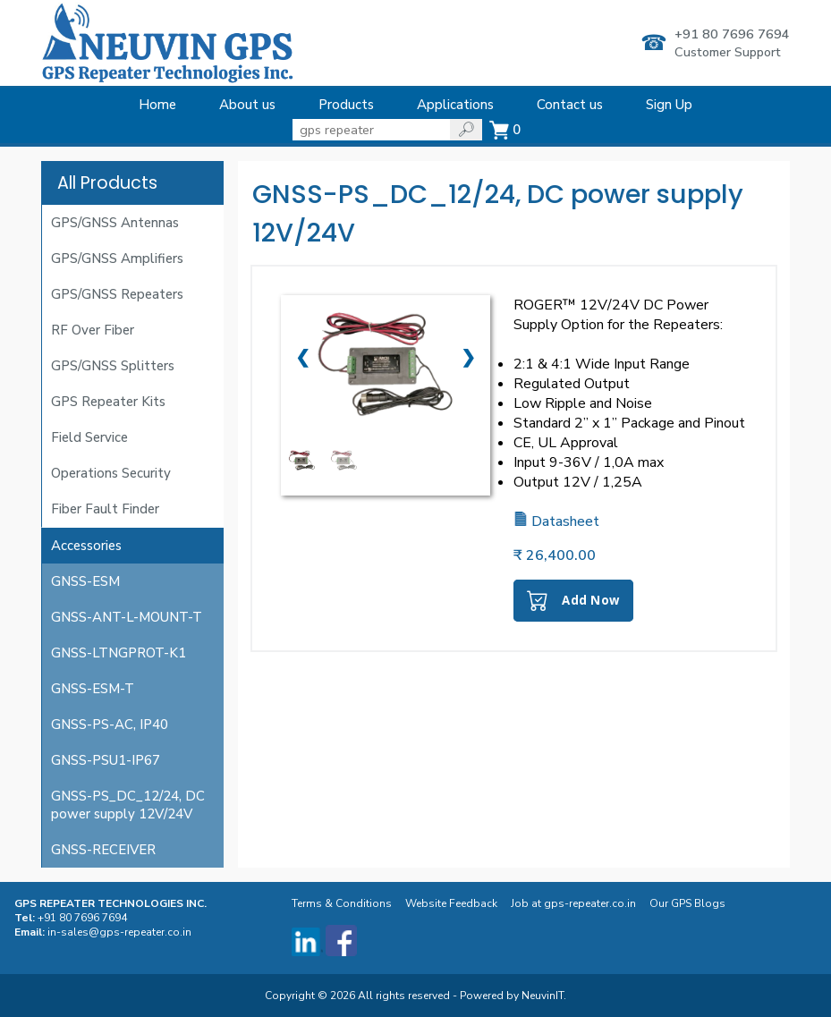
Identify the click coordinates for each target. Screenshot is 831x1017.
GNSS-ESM (85, 581)
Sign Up (669, 105)
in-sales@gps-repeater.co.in (119, 932)
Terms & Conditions (343, 903)
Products (346, 105)
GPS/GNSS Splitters (112, 366)
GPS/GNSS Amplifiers (117, 258)
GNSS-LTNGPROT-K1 (118, 653)
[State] (371, 129)
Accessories (86, 546)
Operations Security (111, 473)
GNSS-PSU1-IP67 (105, 760)
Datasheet (556, 521)
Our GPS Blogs (688, 903)
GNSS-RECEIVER (103, 850)
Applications (455, 105)
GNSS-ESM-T (92, 689)
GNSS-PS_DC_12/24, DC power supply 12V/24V (128, 805)
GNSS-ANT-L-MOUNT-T (126, 617)
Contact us (570, 105)
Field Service (89, 437)
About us (247, 105)
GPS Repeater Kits (108, 402)
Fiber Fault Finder (105, 509)
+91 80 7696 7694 (732, 34)
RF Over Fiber (92, 330)
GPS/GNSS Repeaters (117, 294)
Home (157, 105)
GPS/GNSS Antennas (115, 223)
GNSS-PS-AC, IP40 (109, 724)
